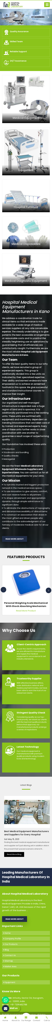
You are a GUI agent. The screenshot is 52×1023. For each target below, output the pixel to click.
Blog (6, 949)
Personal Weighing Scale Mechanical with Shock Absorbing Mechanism (26, 604)
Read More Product (26, 610)
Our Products (10, 944)
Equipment (9, 982)
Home (7, 933)
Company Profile (12, 938)
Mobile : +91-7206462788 (14, 1004)
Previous (3, 589)
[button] (4, 17)
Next (48, 590)
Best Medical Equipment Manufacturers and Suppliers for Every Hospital (26, 833)
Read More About (15, 539)
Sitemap (8, 961)
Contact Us (9, 955)
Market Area (9, 966)
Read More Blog (14, 854)
